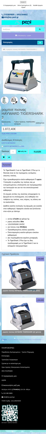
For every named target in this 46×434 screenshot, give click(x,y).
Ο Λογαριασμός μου (9, 5)
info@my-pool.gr (11, 17)
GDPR (4, 380)
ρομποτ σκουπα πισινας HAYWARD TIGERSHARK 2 (25, 339)
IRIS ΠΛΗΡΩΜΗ (7, 371)
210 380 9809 (7, 393)
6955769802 (22, 14)
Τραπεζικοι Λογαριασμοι (10, 360)
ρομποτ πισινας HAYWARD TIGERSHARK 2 (22, 49)
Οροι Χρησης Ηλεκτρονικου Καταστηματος (16, 367)
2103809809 (9, 14)
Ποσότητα (5, 151)
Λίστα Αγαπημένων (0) (24, 5)
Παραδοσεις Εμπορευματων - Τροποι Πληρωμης (18, 352)
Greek (23, 2)
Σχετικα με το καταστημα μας (11, 363)
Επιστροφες (6, 356)
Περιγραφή (7, 165)
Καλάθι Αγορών (38, 5)
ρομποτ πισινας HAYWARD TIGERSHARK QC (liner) (21, 291)
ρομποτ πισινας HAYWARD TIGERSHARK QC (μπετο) (22, 332)
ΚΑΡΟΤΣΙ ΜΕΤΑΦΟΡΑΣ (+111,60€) (13, 146)
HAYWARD (5, 124)
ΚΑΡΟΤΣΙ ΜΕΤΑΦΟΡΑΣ (8, 143)
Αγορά (23, 7)
